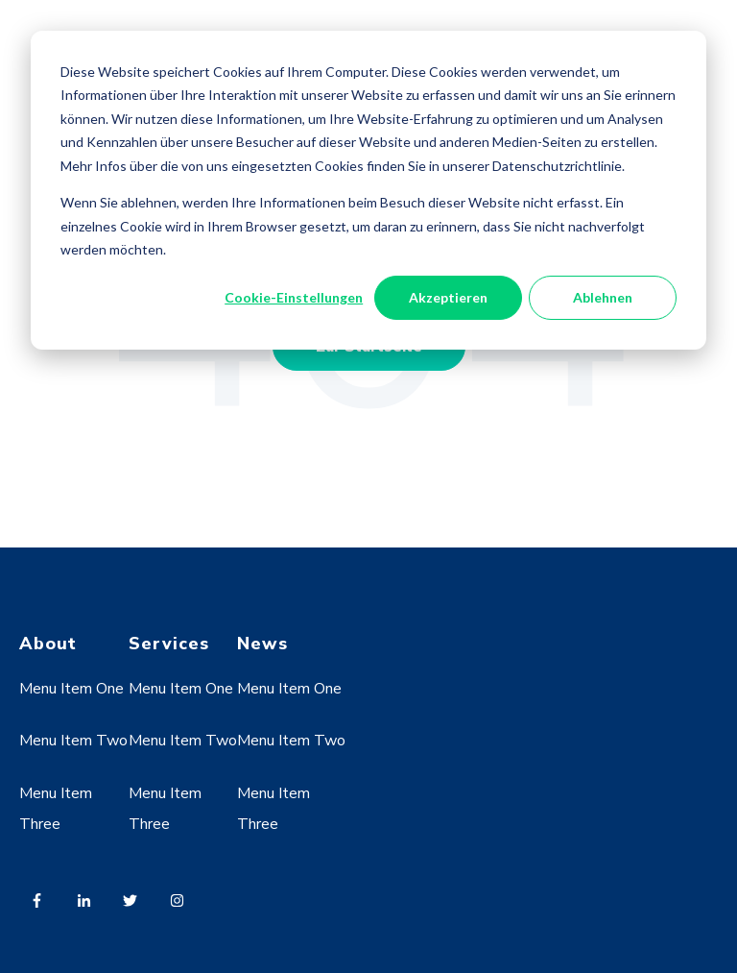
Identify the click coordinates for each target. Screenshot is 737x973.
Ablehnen (602, 297)
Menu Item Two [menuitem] (73, 740)
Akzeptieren (448, 297)
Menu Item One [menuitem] (71, 688)
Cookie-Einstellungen (294, 297)
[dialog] (368, 190)
